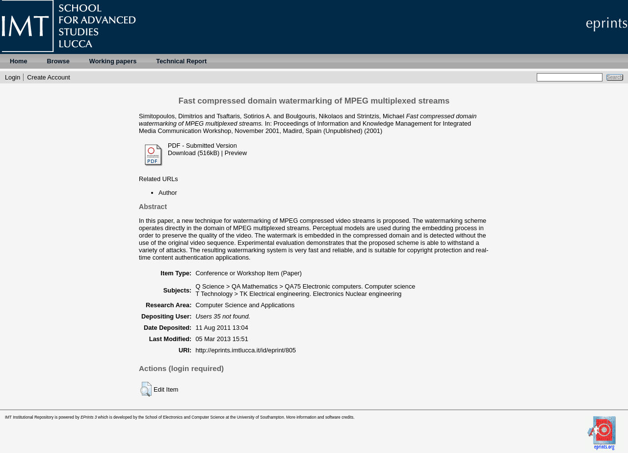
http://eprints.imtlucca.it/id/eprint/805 (245, 350)
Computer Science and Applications (244, 305)
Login (12, 77)
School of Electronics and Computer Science (185, 417)
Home (18, 61)
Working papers (112, 61)
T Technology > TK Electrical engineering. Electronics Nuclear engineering (298, 293)
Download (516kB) (193, 153)
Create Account (48, 77)
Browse (58, 61)
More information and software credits (319, 417)
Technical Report (181, 61)
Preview (236, 153)
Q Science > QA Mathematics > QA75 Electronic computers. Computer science (305, 286)
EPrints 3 (88, 417)
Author (167, 192)
